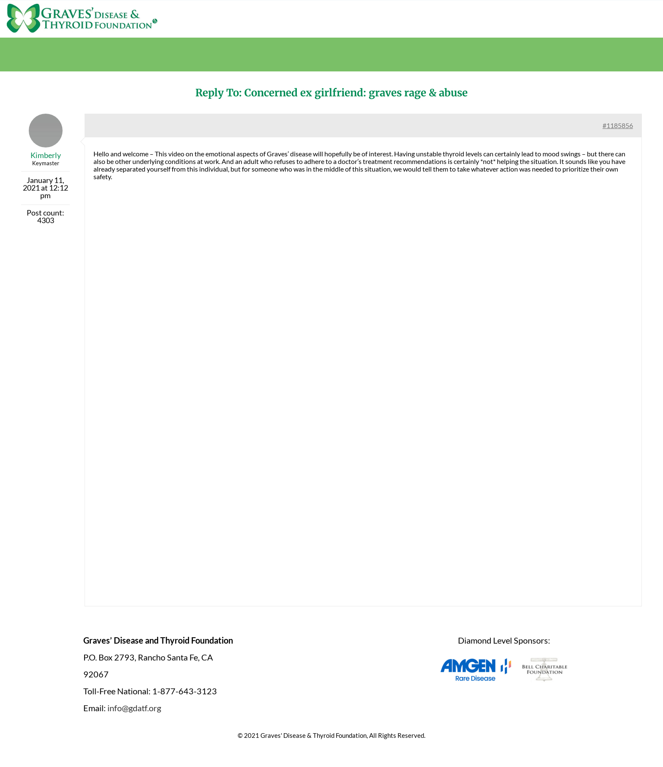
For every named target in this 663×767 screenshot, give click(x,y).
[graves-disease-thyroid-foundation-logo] (82, 6)
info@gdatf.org (134, 708)
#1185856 (618, 125)
